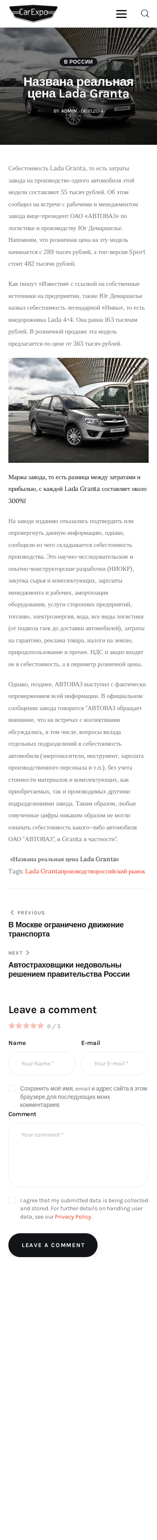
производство (78, 871)
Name (17, 1043)
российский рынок (120, 871)
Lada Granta (43, 871)
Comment (22, 1114)
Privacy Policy (73, 1216)
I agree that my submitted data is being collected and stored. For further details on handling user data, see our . (84, 1208)
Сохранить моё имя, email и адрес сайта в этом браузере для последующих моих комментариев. (83, 1097)
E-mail (90, 1043)
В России (78, 62)
